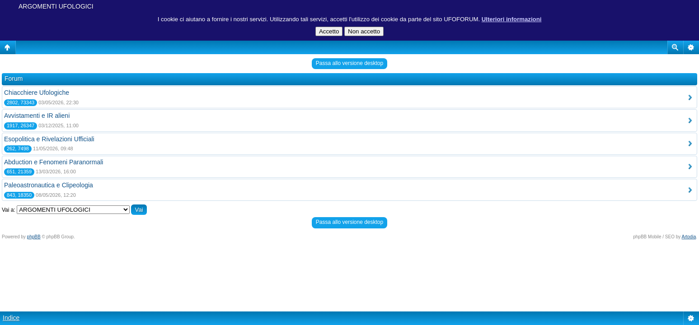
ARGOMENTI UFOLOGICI (56, 6)
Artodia (689, 236)
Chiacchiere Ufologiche (36, 92)
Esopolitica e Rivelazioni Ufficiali (49, 139)
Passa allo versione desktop (349, 63)
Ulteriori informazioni (512, 19)
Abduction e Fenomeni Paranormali (53, 162)
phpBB (34, 236)
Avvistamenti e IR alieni (37, 115)
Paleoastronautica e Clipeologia (48, 185)
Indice (11, 317)
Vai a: (8, 210)
